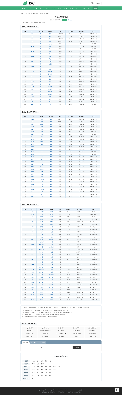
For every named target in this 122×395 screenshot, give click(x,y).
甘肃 (38, 375)
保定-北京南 (61, 330)
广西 (50, 369)
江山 (50, 66)
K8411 (32, 282)
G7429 (32, 144)
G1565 (32, 124)
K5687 (32, 254)
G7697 (32, 149)
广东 (47, 8)
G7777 (32, 159)
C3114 (32, 36)
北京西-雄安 (61, 328)
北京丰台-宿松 (92, 333)
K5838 (32, 262)
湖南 (83, 8)
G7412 (32, 59)
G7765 (32, 154)
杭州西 (50, 61)
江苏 (65, 8)
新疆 (50, 375)
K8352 (32, 274)
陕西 (33, 375)
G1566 (32, 44)
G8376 (32, 171)
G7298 (32, 54)
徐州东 (51, 214)
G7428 (32, 141)
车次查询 (33, 342)
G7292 (32, 126)
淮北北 (70, 20)
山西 (46, 361)
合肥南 (41, 217)
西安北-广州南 (92, 336)
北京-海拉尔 (92, 330)
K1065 (32, 229)
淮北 (64, 20)
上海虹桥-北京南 (92, 328)
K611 (32, 267)
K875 (32, 292)
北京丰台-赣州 (29, 336)
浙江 (89, 8)
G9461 (32, 189)
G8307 (32, 89)
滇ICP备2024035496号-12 (64, 390)
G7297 (32, 134)
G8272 (32, 84)
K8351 (32, 272)
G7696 (32, 146)
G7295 (32, 51)
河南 (59, 8)
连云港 (50, 86)
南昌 (51, 267)
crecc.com (75, 390)
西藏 (50, 372)
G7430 (32, 64)
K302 (32, 242)
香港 (33, 378)
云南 (46, 372)
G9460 (32, 214)
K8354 (32, 279)
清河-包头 (45, 333)
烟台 (41, 292)
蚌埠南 (51, 212)
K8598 (32, 197)
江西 (54, 366)
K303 (32, 244)
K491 (32, 249)
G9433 (32, 181)
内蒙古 (51, 361)
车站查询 (25, 342)
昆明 (51, 249)
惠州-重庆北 (45, 336)
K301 (32, 239)
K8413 (32, 287)
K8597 (32, 104)
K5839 (32, 264)
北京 (29, 8)
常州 (50, 34)
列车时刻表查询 (61, 356)
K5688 (32, 257)
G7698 (32, 69)
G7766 (32, 74)
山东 (53, 8)
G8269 (32, 81)
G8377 (32, 174)
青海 (42, 375)
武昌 (41, 229)
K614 (32, 269)
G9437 (32, 187)
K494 (32, 252)
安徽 (95, 8)
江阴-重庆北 (61, 336)
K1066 (32, 232)
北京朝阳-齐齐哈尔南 (45, 330)
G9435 (32, 96)
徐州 (41, 239)
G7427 (32, 61)
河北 (77, 8)
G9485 (32, 192)
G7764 (32, 151)
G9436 (32, 184)
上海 (35, 8)
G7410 (32, 136)
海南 (54, 369)
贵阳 (51, 292)
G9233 (32, 179)
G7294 (32, 49)
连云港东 (41, 249)
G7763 (32, 71)
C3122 (32, 41)
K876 (32, 294)
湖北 (38, 369)
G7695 (32, 66)
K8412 (32, 284)
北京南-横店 (30, 330)
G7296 (32, 131)
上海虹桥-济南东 (77, 333)
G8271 (32, 164)
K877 (32, 297)
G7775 (32, 76)
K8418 (32, 194)
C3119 (32, 39)
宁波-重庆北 (77, 336)
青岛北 (41, 219)
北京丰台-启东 (29, 333)
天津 (38, 361)
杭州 (51, 272)
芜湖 (50, 101)
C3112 (32, 119)
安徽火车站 (28, 13)
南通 (42, 171)
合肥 (50, 76)
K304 (32, 247)
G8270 (32, 161)
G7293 (32, 129)
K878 (32, 299)
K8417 (32, 101)
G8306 (32, 86)
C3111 (32, 34)
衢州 (51, 254)
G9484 (32, 217)
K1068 (32, 237)
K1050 (32, 222)
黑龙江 (42, 364)
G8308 (32, 169)
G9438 (32, 99)
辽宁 (33, 364)
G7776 (32, 156)
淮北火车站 (35, 13)
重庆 (41, 8)
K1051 (32, 224)
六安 (50, 56)
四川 (71, 8)
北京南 (50, 44)
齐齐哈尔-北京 (76, 330)
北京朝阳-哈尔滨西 (61, 333)
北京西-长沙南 (45, 328)
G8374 (32, 94)
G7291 (32, 46)
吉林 (38, 364)
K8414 (32, 289)
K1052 (32, 227)
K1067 (32, 234)
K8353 (32, 277)
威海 (51, 229)
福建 (50, 366)
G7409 (32, 56)
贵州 (42, 372)
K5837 (32, 259)
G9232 (32, 176)
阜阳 (51, 264)
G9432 (32, 212)
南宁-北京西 (30, 328)
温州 (51, 219)
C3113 (32, 121)
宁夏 (46, 375)
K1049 (32, 219)
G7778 (32, 79)
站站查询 (42, 342)
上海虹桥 (50, 71)
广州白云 (51, 239)
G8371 (32, 91)
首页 (23, 8)
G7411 (32, 139)
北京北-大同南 (76, 328)
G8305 (32, 166)
